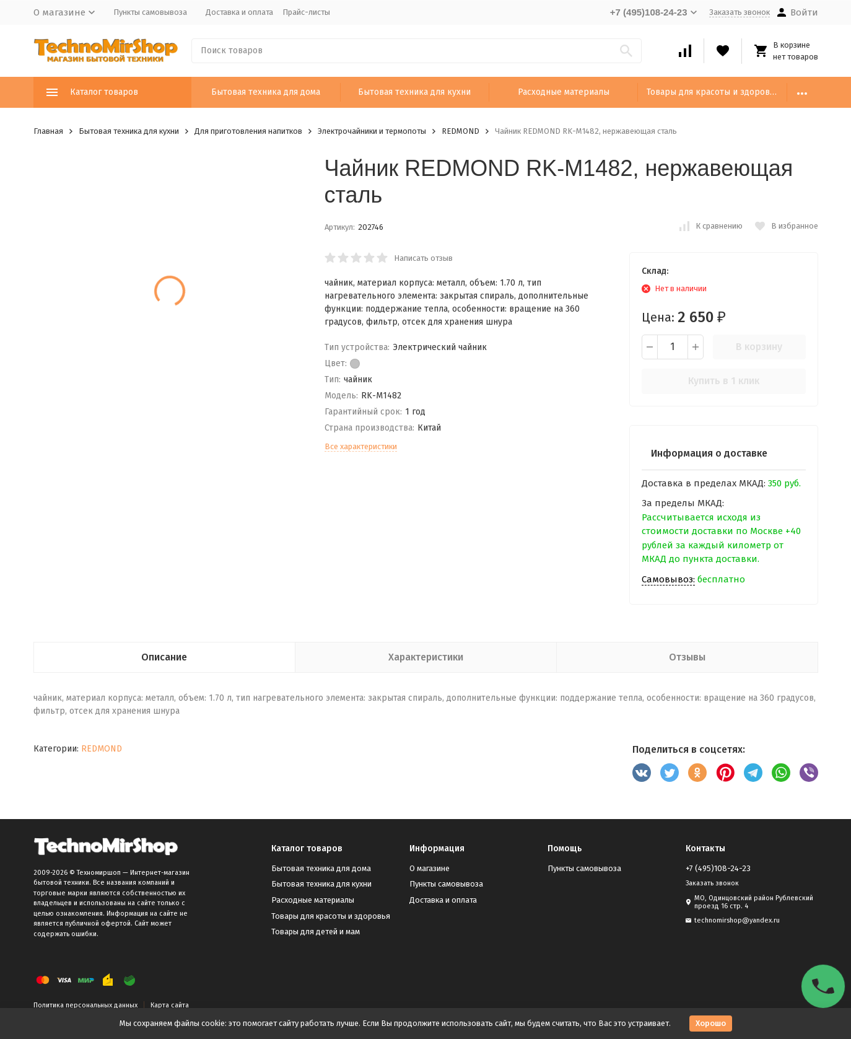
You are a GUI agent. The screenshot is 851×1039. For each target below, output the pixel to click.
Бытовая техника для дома (265, 92)
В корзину (759, 347)
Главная (48, 131)
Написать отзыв (423, 258)
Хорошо (711, 1023)
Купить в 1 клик (723, 381)
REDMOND (460, 131)
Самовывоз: (668, 579)
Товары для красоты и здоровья (713, 92)
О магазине (429, 868)
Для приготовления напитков (248, 131)
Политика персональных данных (85, 1005)
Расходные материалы (563, 92)
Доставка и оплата (239, 12)
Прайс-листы (306, 12)
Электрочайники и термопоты (372, 131)
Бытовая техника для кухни (414, 92)
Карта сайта (170, 1005)
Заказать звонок (739, 12)
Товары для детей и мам (315, 931)
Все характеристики (361, 446)
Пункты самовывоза (150, 12)
